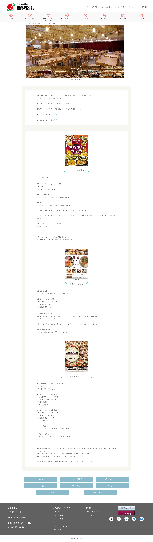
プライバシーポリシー (61, 526)
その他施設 (123, 16)
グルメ (86, 16)
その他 (89, 515)
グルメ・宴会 (32, 23)
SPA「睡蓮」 (76, 486)
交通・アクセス (132, 7)
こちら (56, 114)
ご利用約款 (57, 530)
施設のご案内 (107, 7)
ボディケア (104, 16)
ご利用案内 (57, 511)
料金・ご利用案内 (93, 7)
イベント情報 (119, 7)
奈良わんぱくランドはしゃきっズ (48, 17)
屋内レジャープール (67, 16)
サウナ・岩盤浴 (30, 16)
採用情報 (144, 7)
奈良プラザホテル (100, 492)
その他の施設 (112, 486)
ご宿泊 (142, 16)
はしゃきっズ (52, 492)
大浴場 (11, 16)
